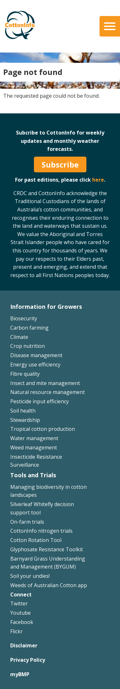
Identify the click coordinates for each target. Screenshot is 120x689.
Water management (34, 438)
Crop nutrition (27, 345)
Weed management (33, 447)
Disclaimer (23, 645)
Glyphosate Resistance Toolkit (46, 549)
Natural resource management (47, 392)
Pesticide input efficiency (39, 401)
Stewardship (25, 419)
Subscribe (60, 164)
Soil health (23, 410)
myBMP (19, 674)
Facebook (21, 622)
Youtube (20, 612)
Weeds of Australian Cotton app (48, 585)
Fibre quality (25, 373)
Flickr (16, 631)
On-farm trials (27, 521)
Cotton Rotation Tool (35, 540)
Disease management (36, 355)
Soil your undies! (30, 575)
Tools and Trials (33, 475)
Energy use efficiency (35, 364)
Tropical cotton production (42, 428)
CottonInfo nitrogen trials (41, 530)
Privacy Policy (27, 659)
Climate (19, 336)
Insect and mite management (45, 383)
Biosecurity (23, 318)
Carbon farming (29, 327)
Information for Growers (46, 306)
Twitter (19, 603)
